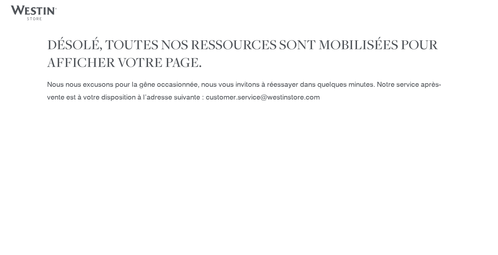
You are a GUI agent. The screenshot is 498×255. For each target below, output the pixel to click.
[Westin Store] (34, 12)
